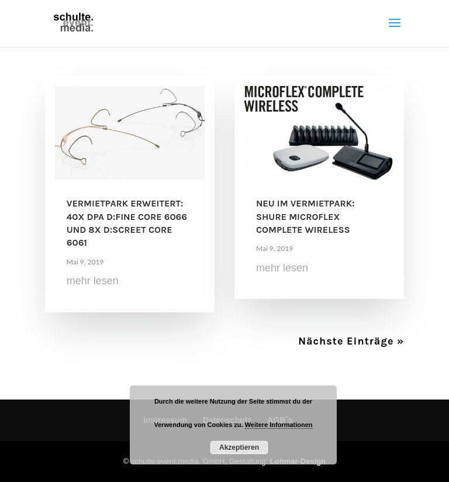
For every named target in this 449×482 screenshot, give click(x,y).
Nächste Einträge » (351, 341)
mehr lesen (93, 281)
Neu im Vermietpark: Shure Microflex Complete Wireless (305, 216)
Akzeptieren (239, 447)
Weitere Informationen (279, 424)
